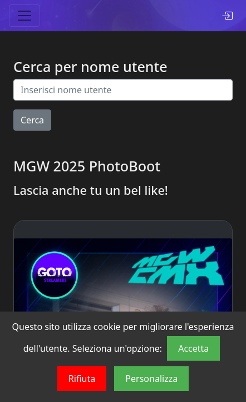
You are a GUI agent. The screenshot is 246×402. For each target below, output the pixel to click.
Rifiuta (81, 378)
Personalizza (151, 378)
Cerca (32, 120)
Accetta (193, 348)
